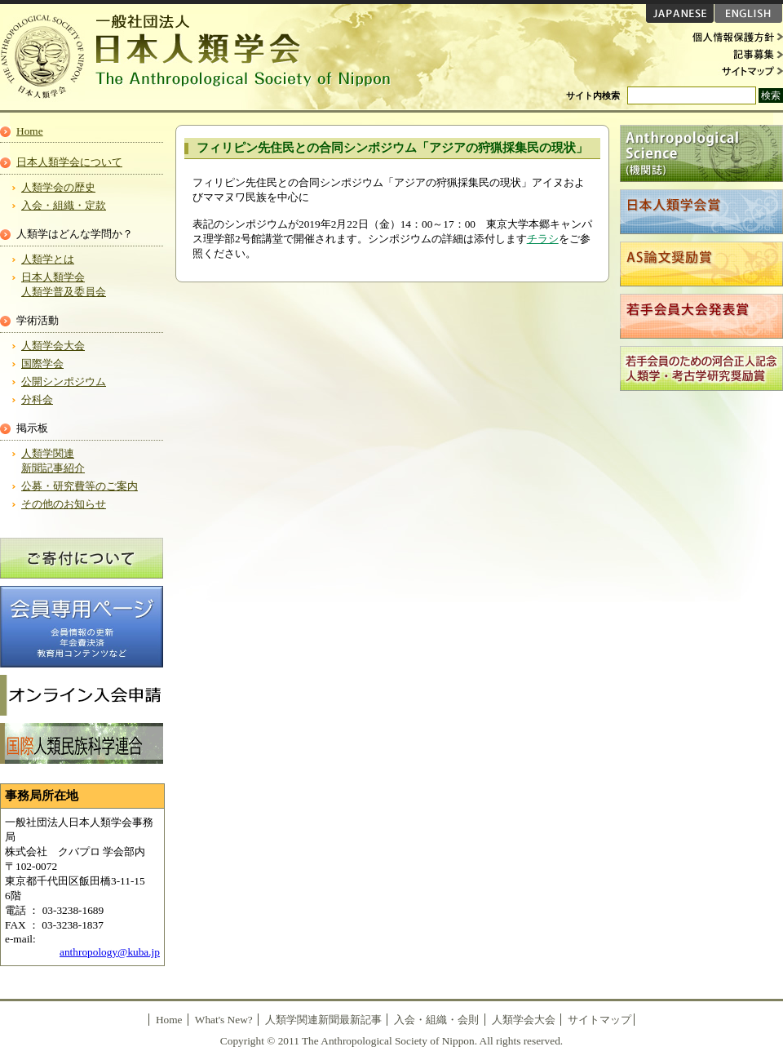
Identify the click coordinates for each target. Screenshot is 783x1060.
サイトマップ (734, 70)
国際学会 (42, 363)
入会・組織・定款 (63, 205)
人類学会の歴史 (58, 187)
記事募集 (734, 54)
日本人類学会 (204, 57)
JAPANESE (680, 13)
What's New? (224, 1019)
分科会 (37, 399)
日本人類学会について (69, 162)
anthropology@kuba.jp (110, 952)
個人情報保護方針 (734, 37)
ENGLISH (748, 13)
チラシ (543, 239)
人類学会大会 (53, 345)
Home (29, 131)
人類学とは (47, 259)
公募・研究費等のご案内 (79, 486)
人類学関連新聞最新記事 (323, 1019)
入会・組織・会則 (436, 1019)
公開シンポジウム (63, 381)
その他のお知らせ (63, 504)
